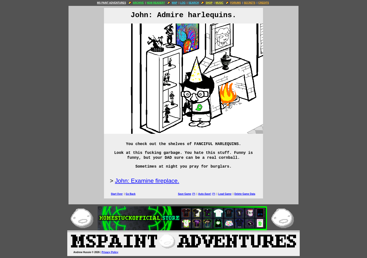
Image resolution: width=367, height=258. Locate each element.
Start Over (117, 194)
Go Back (131, 194)
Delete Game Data (244, 194)
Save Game (184, 194)
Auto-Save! (204, 194)
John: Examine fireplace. (147, 180)
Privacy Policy (110, 252)
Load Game (224, 194)
